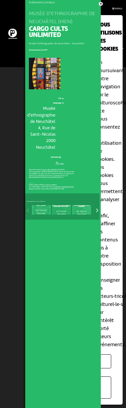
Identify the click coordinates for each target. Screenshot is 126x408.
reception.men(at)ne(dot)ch (64, 187)
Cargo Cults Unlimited (49, 170)
